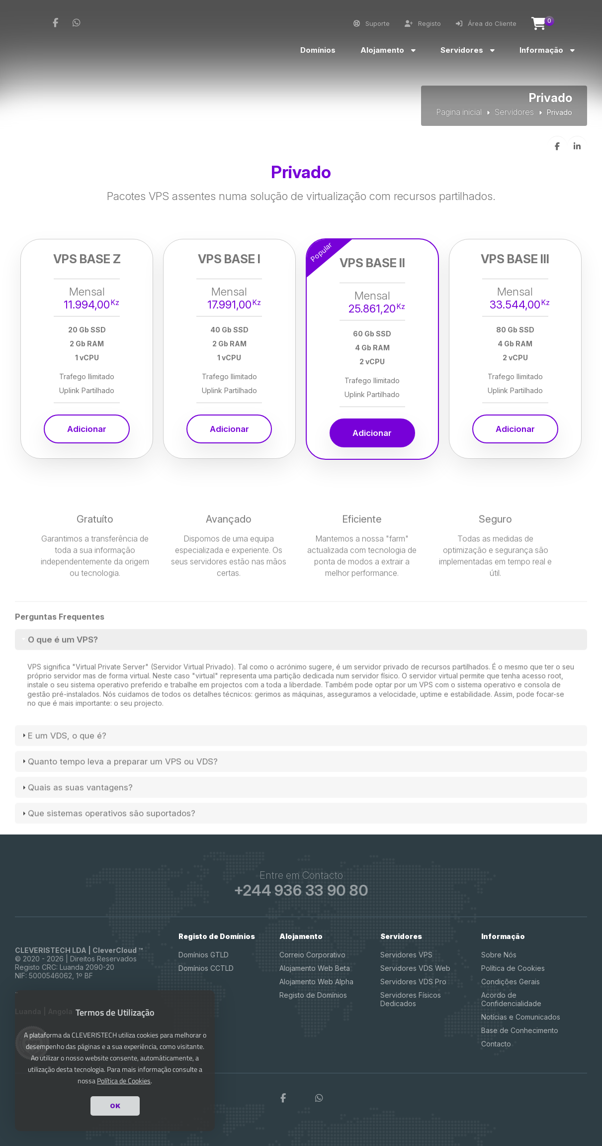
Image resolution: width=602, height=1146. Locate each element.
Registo (423, 23)
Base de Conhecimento (519, 1030)
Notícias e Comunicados (520, 1017)
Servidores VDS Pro (413, 981)
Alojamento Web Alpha (316, 981)
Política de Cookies (513, 968)
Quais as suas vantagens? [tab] (76, 821)
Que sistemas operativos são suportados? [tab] (107, 846)
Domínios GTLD (203, 954)
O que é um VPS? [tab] (59, 673)
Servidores (514, 112)
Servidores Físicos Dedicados (410, 999)
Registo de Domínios (313, 995)
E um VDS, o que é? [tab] (63, 769)
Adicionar (86, 429)
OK (115, 1106)
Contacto (496, 1044)
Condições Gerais (510, 981)
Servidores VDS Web (415, 968)
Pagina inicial (459, 112)
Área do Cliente (486, 23)
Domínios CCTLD (206, 968)
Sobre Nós (498, 954)
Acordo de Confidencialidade (511, 999)
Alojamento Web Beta (314, 968)
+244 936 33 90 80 (301, 890)
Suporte (371, 23)
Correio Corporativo (312, 954)
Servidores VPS (406, 954)
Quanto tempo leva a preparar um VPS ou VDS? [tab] (119, 795)
